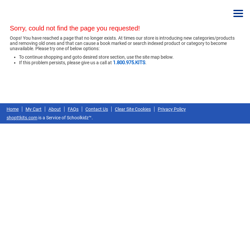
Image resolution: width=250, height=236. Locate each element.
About (54, 109)
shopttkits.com (22, 117)
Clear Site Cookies (133, 109)
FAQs (73, 109)
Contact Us (96, 109)
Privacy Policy (172, 109)
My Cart (34, 109)
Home (13, 109)
